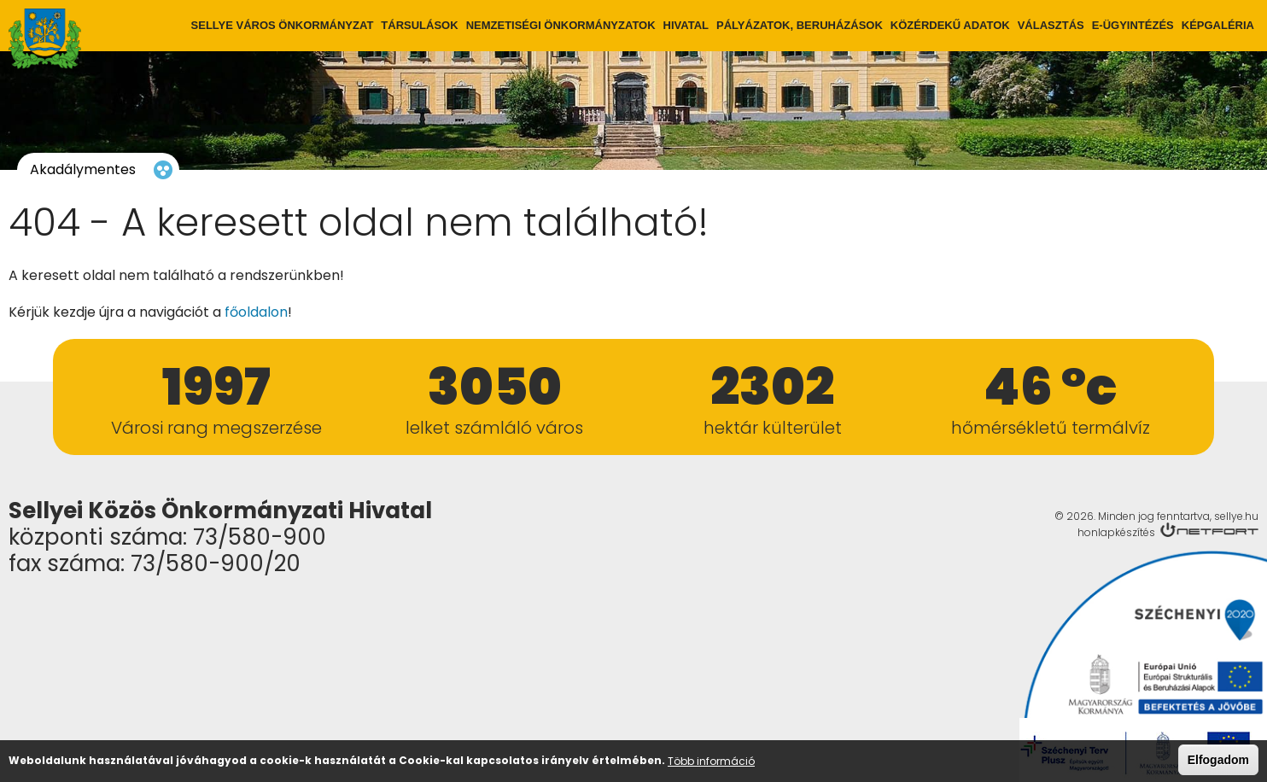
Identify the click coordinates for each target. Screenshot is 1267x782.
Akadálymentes (83, 169)
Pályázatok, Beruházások (799, 25)
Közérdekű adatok (950, 25)
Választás (1051, 25)
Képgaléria (1218, 25)
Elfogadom (1218, 762)
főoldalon (256, 312)
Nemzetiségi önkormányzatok (561, 25)
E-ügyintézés (1133, 25)
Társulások (419, 25)
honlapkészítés (1116, 532)
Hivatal (686, 25)
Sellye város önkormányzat (282, 25)
